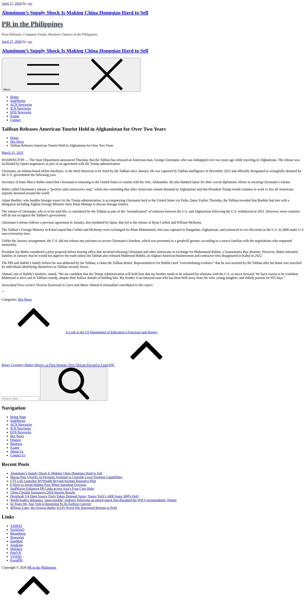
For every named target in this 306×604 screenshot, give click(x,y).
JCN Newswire (20, 108)
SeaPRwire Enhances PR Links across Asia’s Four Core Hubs (52, 488)
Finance (15, 440)
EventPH (16, 560)
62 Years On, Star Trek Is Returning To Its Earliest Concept (50, 504)
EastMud (16, 541)
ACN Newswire (21, 104)
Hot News (25, 299)
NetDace (16, 549)
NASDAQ (17, 529)
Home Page (18, 417)
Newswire (17, 537)
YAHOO (16, 526)
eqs (30, 3)
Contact (15, 120)
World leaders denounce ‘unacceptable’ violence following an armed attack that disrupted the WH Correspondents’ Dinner (93, 500)
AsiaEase (16, 545)
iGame (14, 116)
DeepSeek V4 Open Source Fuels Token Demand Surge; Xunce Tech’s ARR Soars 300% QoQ (74, 496)
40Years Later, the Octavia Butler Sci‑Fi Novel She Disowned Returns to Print (63, 508)
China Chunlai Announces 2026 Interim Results (42, 492)
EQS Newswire (20, 112)
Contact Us (18, 455)
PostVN (15, 552)
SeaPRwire (17, 101)
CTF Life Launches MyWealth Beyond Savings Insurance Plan (53, 481)
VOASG (16, 556)
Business (16, 444)
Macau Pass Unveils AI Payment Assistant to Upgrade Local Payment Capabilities (66, 477)
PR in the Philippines (32, 24)
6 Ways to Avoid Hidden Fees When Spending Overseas (48, 485)
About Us (16, 451)
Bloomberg (18, 533)
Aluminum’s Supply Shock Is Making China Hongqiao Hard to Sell (75, 12)
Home (14, 97)
